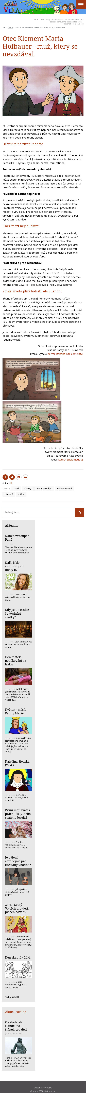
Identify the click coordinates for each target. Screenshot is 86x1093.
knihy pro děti (44, 488)
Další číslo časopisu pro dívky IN (14, 566)
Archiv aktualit (12, 996)
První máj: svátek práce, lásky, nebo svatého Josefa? (18, 813)
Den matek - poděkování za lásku (15, 660)
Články (10, 28)
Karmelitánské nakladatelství (65, 353)
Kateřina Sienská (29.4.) (17, 763)
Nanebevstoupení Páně (17, 538)
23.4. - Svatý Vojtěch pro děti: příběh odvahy (17, 908)
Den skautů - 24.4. (18, 957)
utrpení (9, 494)
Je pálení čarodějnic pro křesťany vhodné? (18, 861)
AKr (47, 19)
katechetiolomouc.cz (70, 459)
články (27, 488)
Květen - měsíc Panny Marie (15, 711)
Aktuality (11, 525)
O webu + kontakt (43, 1087)
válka (21, 494)
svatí (16, 488)
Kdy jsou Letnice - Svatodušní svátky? (18, 613)
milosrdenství (64, 488)
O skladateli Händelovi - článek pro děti (16, 1026)
